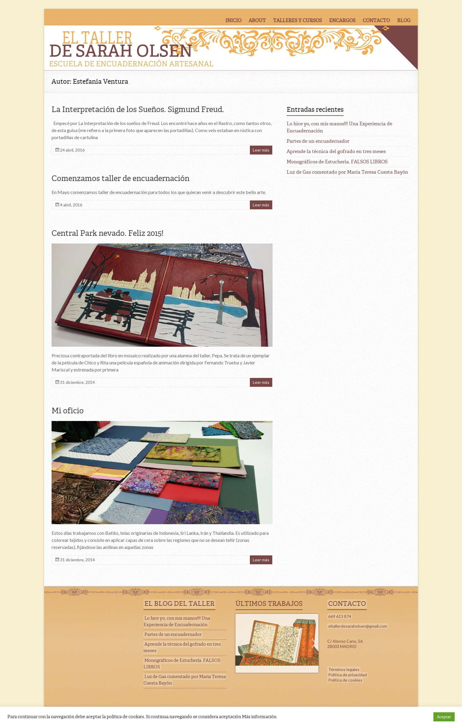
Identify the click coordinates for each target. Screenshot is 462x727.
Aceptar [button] (444, 716)
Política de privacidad (347, 674)
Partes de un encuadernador (318, 141)
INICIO (233, 20)
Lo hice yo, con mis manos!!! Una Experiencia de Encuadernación (176, 622)
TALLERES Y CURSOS (297, 20)
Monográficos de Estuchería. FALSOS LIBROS (337, 162)
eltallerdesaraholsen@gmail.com (357, 626)
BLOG (403, 20)
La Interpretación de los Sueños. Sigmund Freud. (138, 109)
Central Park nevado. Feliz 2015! (108, 233)
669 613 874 (339, 616)
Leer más (261, 149)
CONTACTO (376, 20)
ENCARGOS (342, 20)
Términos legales (343, 669)
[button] (239, 643)
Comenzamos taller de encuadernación (120, 178)
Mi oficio (68, 411)
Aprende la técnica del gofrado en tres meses (336, 151)
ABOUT (257, 20)
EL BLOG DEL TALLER (179, 604)
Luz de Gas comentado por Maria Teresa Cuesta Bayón (347, 172)
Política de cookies (345, 679)
